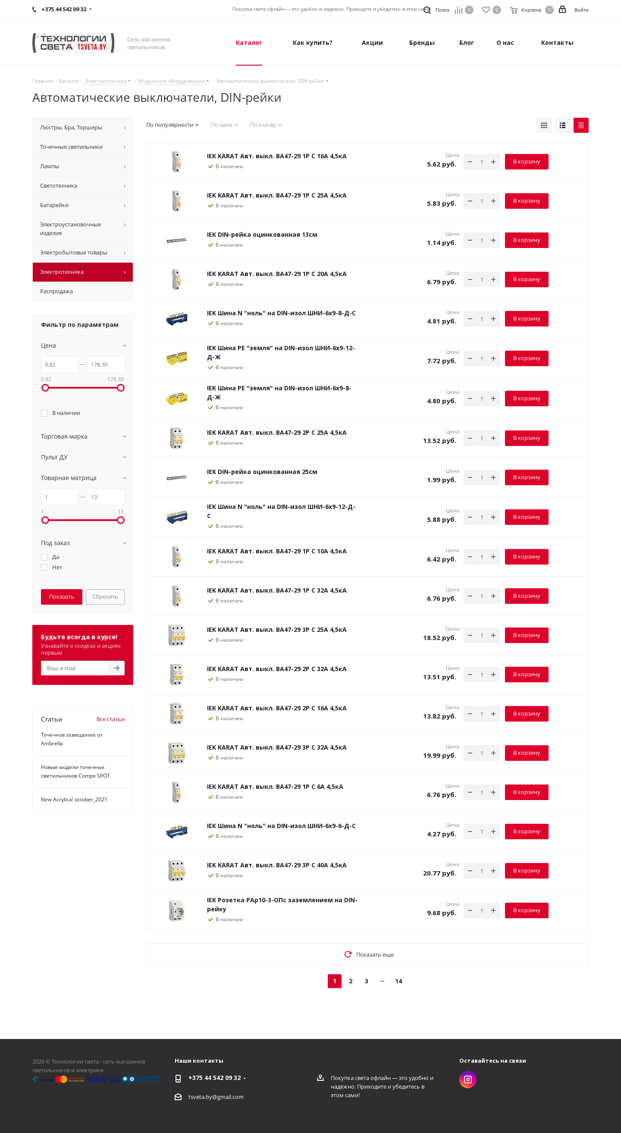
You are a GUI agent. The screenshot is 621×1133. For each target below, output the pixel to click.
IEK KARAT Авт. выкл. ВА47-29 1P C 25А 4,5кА (277, 195)
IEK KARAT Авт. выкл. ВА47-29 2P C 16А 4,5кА (277, 708)
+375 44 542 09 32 (63, 9)
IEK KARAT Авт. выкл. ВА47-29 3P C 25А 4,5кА (277, 629)
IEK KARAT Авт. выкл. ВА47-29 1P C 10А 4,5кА (277, 551)
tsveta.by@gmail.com (216, 1097)
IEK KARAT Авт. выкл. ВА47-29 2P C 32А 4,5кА (277, 669)
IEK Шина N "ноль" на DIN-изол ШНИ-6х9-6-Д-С (281, 826)
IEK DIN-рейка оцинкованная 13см (262, 234)
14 (398, 981)
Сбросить (105, 596)
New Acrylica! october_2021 (74, 799)
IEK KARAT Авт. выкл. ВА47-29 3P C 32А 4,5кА (277, 747)
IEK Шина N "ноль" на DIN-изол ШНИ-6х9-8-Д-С (281, 313)
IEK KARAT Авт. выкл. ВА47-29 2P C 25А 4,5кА (277, 432)
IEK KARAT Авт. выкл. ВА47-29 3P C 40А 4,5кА (277, 865)
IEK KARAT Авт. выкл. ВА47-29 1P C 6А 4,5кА (275, 786)
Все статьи (111, 719)
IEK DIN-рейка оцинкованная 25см (262, 472)
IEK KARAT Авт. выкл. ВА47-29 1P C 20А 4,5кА (277, 274)
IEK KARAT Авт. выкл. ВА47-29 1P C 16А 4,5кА (277, 156)
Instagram (468, 1079)
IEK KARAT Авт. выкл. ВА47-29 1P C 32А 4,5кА (277, 590)
